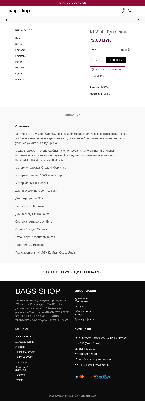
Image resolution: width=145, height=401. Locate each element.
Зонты (107, 93)
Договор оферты (84, 319)
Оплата (79, 306)
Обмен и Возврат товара (84, 313)
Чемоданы (20, 79)
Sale (17, 38)
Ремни (18, 61)
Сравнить (99, 76)
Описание (72, 115)
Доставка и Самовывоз (81, 300)
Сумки (18, 73)
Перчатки (20, 50)
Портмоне (20, 56)
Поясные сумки (24, 356)
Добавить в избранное (109, 69)
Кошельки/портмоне (21, 368)
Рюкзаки (19, 67)
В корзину (116, 60)
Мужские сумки (24, 341)
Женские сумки (24, 336)
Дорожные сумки (25, 351)
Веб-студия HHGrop (83, 395)
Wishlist (124, 9)
